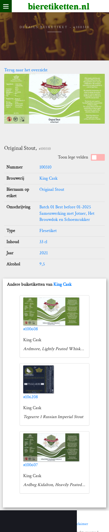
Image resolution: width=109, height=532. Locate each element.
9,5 (42, 264)
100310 (45, 167)
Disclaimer (79, 523)
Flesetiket (48, 231)
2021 (43, 253)
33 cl (43, 242)
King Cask (48, 178)
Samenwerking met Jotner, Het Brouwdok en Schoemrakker (66, 217)
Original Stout (51, 189)
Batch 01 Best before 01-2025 (65, 207)
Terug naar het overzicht (26, 70)
